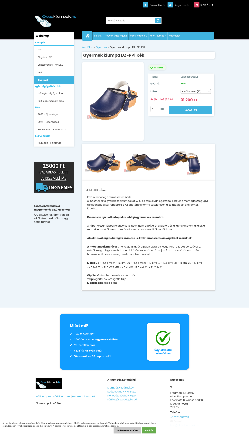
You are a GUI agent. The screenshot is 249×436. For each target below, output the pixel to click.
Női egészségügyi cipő (50, 93)
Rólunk (97, 35)
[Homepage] (88, 36)
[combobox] (196, 91)
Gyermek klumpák (83, 396)
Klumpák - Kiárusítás (49, 142)
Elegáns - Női (45, 57)
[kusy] (154, 109)
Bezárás (149, 430)
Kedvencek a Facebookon (52, 129)
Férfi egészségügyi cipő (51, 101)
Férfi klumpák (61, 396)
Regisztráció (180, 5)
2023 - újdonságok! (48, 114)
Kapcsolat (174, 35)
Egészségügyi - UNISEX (50, 64)
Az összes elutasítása (127, 430)
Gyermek (43, 80)
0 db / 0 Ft (206, 5)
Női (39, 49)
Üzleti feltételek (138, 35)
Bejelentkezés (155, 5)
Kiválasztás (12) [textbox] (191, 91)
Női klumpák (43, 396)
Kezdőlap (87, 47)
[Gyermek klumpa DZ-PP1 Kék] (112, 102)
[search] (158, 21)
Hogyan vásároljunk (116, 35)
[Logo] (56, 19)
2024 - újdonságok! (48, 122)
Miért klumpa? (158, 35)
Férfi (40, 72)
